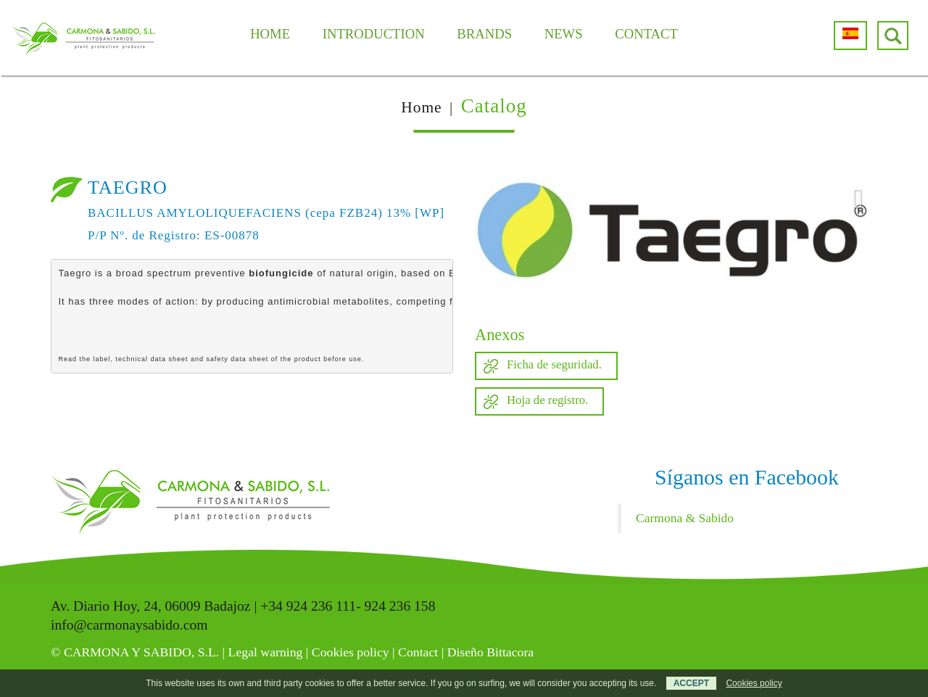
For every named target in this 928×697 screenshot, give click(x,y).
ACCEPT (691, 683)
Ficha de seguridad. (554, 364)
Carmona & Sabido (685, 518)
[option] (676, 236)
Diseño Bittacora (490, 652)
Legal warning (265, 652)
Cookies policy (350, 652)
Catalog (494, 106)
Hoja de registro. (547, 400)
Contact (418, 652)
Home (421, 107)
